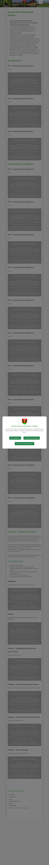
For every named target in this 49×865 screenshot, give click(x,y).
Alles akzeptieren (15, 438)
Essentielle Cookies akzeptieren (24, 443)
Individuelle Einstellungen (31, 438)
